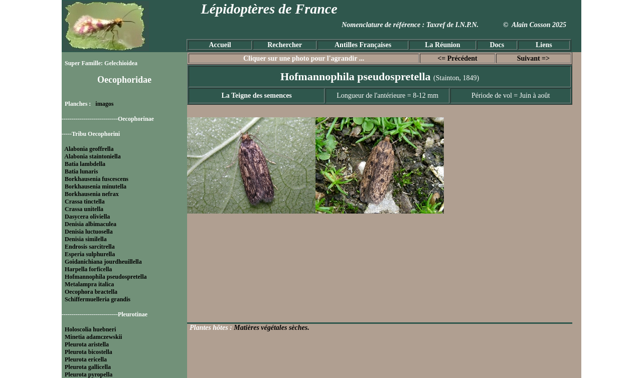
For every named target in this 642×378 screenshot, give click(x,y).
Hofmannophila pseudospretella (105, 276)
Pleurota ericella (86, 359)
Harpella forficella (88, 269)
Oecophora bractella (91, 291)
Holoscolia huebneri (90, 329)
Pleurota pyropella (88, 374)
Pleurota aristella (87, 344)
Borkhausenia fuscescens (96, 178)
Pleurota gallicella (88, 366)
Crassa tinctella (85, 201)
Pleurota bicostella (88, 351)
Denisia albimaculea (90, 224)
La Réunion (442, 45)
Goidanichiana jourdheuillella (103, 261)
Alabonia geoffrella (88, 148)
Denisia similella (86, 239)
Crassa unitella (84, 209)
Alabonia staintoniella (92, 156)
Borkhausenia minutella (95, 186)
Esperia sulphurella (90, 254)
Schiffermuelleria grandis (97, 299)
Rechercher (284, 45)
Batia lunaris (81, 171)
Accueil (220, 45)
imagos (104, 103)
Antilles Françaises (363, 45)
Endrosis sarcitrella (90, 246)
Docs (497, 45)
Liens (544, 45)
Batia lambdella (85, 163)
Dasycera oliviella (87, 216)
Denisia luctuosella (89, 231)
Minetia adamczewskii (93, 336)
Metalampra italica (89, 284)
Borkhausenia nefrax (92, 194)
